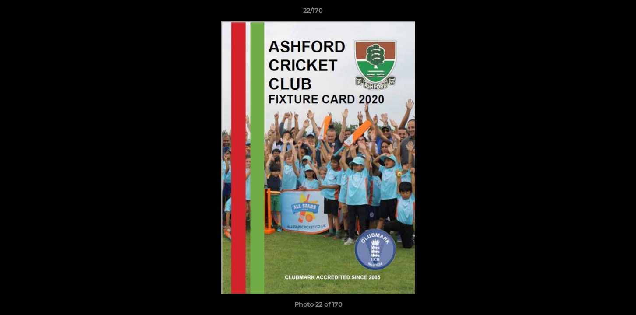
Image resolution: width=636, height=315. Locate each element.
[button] (599, 13)
